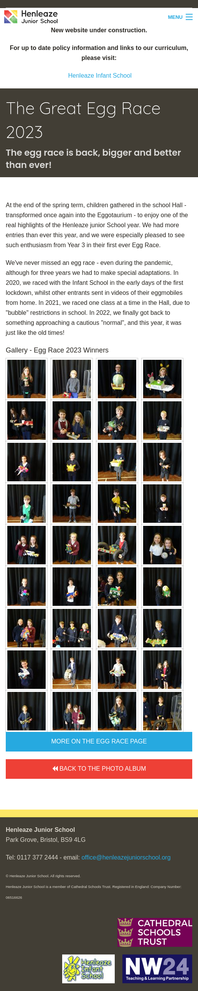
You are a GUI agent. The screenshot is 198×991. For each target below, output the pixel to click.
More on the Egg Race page (99, 741)
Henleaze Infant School (100, 75)
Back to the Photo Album (99, 768)
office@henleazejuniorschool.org (125, 857)
